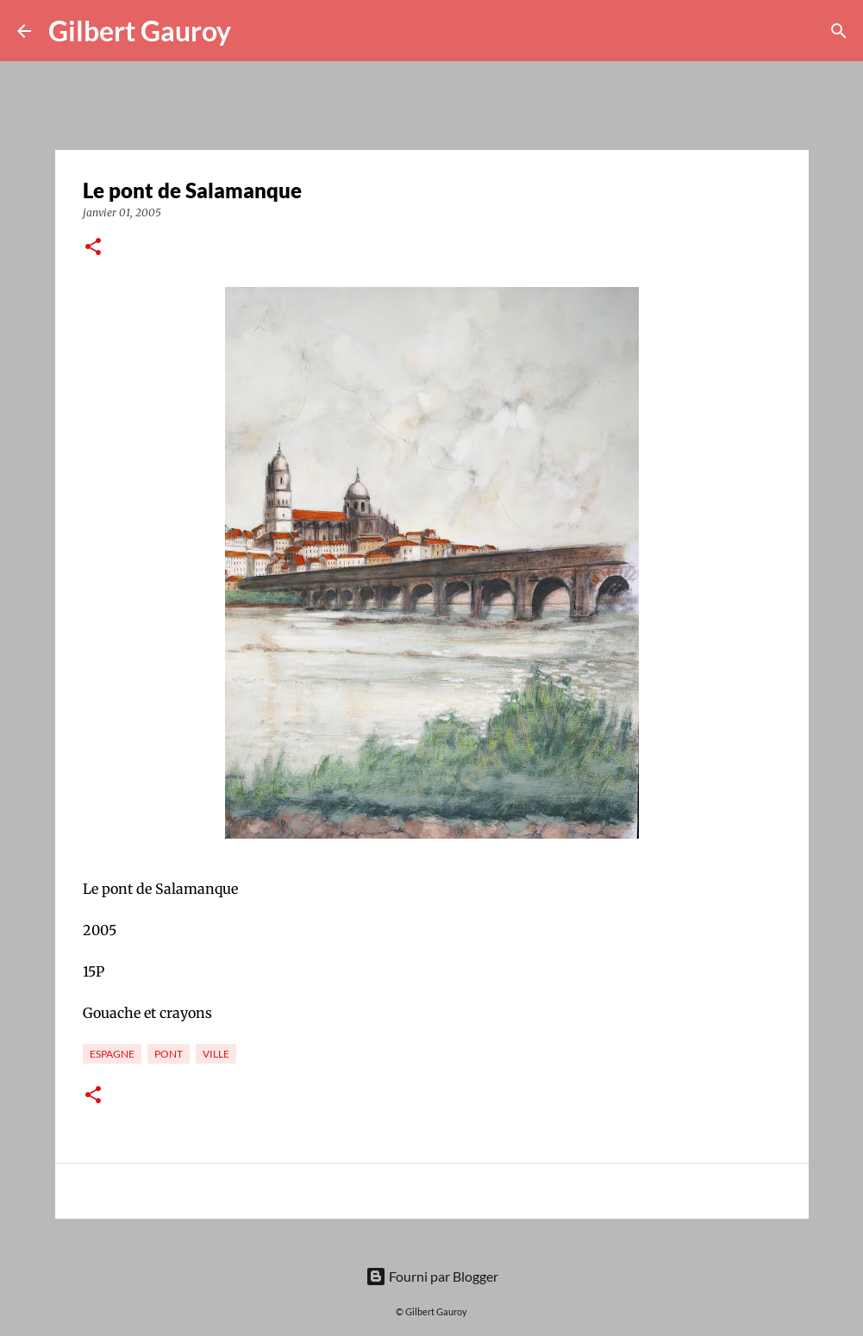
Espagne (112, 1053)
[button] (93, 247)
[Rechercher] (255, 31)
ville (216, 1053)
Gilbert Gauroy (139, 30)
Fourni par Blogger (432, 1276)
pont (168, 1053)
